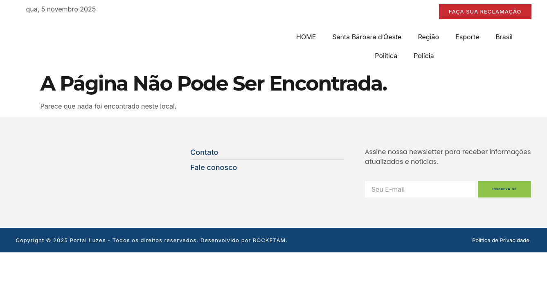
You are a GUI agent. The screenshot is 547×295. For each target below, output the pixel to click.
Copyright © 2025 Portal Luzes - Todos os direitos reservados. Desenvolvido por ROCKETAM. (152, 240)
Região (428, 37)
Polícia (424, 56)
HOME (306, 37)
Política (386, 56)
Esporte (467, 37)
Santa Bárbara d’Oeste (366, 37)
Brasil (504, 37)
